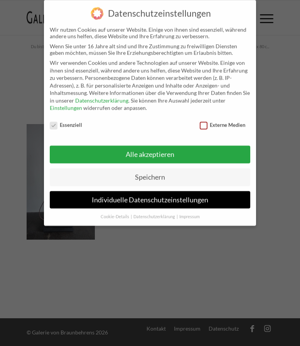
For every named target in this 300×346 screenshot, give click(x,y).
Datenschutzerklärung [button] (154, 212)
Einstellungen (66, 103)
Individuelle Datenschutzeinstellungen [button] (150, 195)
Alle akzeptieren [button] (150, 150)
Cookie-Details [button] (115, 212)
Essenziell (66, 120)
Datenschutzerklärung (101, 95)
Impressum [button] (189, 212)
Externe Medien (222, 120)
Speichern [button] (150, 172)
